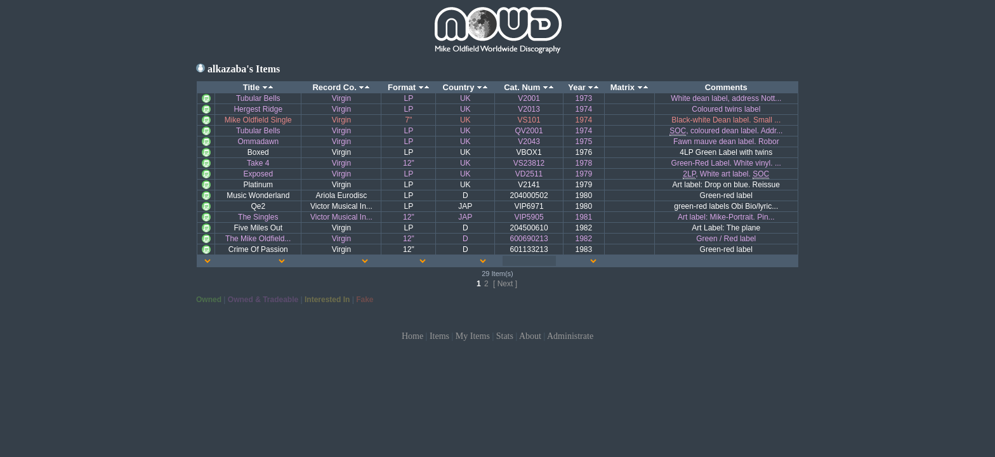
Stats (504, 336)
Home (412, 336)
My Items (473, 336)
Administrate (570, 336)
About (530, 336)
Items (439, 336)
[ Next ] (505, 283)
